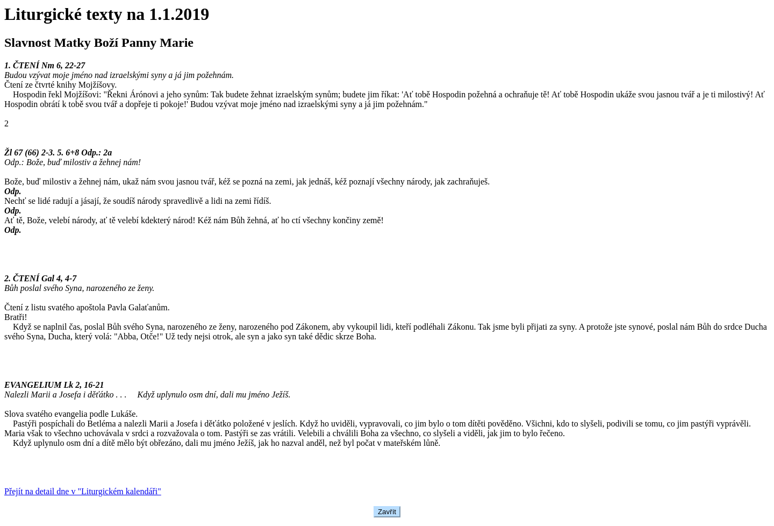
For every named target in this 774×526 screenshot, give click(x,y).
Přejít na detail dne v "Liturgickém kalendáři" (82, 491)
